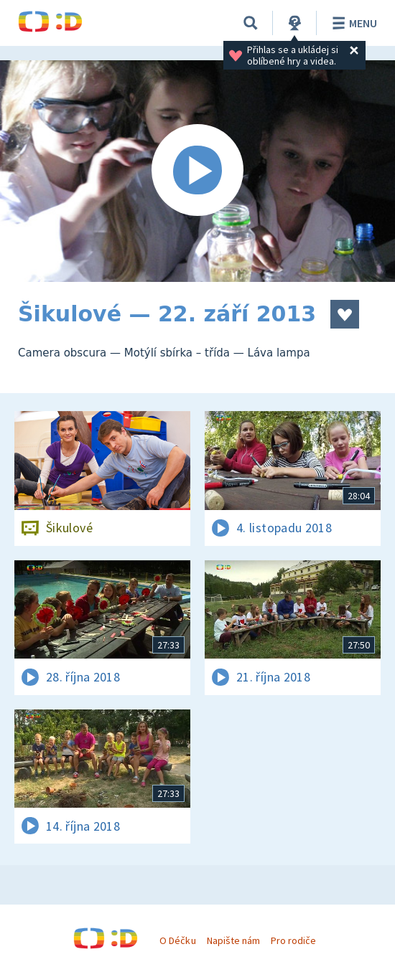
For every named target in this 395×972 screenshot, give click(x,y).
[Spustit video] (197, 171)
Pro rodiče (293, 940)
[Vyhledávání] (250, 23)
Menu (352, 23)
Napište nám (233, 940)
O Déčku (177, 940)
